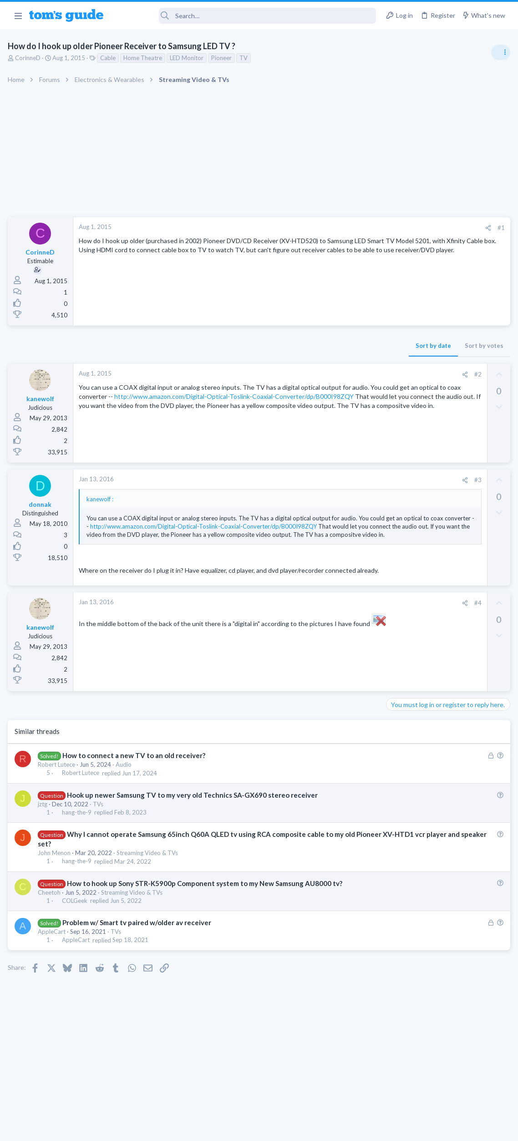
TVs (99, 829)
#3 (331, 480)
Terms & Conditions (345, 1128)
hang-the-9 (78, 837)
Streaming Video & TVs (148, 878)
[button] (18, 15)
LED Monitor (188, 57)
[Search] (246, 16)
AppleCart (53, 957)
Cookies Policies (225, 1128)
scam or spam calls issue (437, 514)
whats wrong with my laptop (443, 611)
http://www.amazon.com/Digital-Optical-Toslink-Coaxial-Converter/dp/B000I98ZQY (200, 405)
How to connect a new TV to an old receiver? (135, 781)
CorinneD (29, 57)
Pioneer (223, 57)
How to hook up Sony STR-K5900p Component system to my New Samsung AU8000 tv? (206, 909)
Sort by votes (337, 345)
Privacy (282, 1128)
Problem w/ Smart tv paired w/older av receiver (138, 948)
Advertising (161, 1128)
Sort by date (286, 345)
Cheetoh (50, 918)
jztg (44, 829)
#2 (331, 374)
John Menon (55, 878)
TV (245, 57)
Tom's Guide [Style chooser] (444, 1090)
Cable (109, 57)
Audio (125, 790)
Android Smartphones (418, 539)
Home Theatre (144, 57)
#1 (354, 227)
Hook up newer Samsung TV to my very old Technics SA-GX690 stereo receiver (193, 820)
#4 (331, 628)
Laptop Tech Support (417, 592)
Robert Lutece (57, 790)
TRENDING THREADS (402, 495)
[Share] (341, 228)
